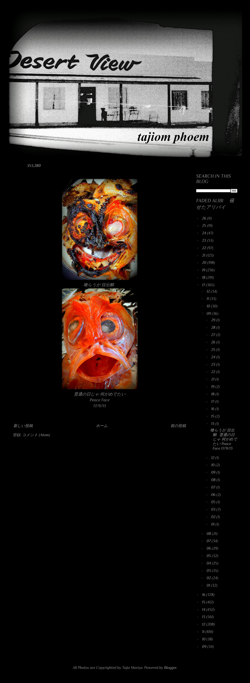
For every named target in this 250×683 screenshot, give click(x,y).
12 (209, 291)
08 (213, 480)
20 (204, 262)
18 (204, 277)
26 (204, 218)
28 (213, 327)
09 (209, 313)
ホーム (102, 426)
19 (204, 270)
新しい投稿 (23, 426)
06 (213, 495)
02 (213, 517)
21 (204, 255)
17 (204, 285)
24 (204, 233)
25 (204, 225)
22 (204, 248)
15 (213, 416)
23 (204, 240)
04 (209, 563)
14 (204, 609)
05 (213, 502)
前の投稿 (178, 426)
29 (213, 320)
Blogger (170, 667)
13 (213, 423)
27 (213, 335)
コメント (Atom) (36, 435)
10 (209, 306)
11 (208, 298)
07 (213, 487)
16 (213, 409)
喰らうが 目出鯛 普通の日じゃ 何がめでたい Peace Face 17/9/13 (223, 439)
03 (213, 509)
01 (213, 524)
